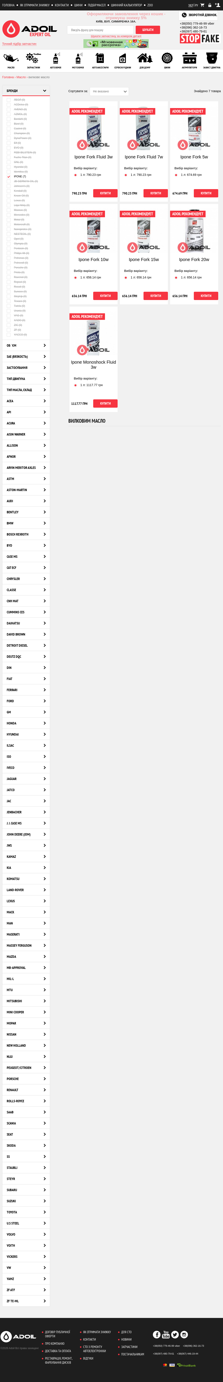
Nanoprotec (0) (19, 229)
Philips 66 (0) (18, 253)
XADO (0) (16, 320)
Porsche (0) (17, 267)
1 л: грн (87, 174)
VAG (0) (15, 315)
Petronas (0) (17, 257)
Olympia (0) (17, 243)
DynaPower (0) (19, 138)
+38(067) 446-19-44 (187, 1353)
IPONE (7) (16, 176)
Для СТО (126, 1332)
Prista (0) (16, 272)
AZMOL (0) (17, 114)
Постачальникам (132, 1354)
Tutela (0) (16, 305)
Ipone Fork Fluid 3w (93, 156)
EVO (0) (15, 147)
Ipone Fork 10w (94, 259)
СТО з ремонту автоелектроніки (94, 1349)
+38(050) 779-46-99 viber (197, 23)
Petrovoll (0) (17, 262)
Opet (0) (15, 238)
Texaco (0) (16, 301)
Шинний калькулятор (126, 5)
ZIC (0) (14, 325)
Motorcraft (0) (18, 224)
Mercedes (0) (18, 214)
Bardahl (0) (17, 118)
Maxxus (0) (17, 210)
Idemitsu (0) (17, 171)
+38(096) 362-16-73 (193, 27)
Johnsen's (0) (18, 186)
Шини (78, 5)
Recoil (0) (16, 286)
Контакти (62, 5)
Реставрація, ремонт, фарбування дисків (58, 1360)
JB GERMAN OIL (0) (22, 181)
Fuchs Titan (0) (19, 157)
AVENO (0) (17, 109)
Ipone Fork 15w (144, 259)
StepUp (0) (17, 296)
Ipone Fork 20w (194, 259)
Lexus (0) (16, 200)
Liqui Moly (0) (18, 205)
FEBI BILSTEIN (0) (21, 152)
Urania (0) (16, 310)
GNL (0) (15, 162)
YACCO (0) (17, 334)
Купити (105, 193)
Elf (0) (14, 142)
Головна (8, 5)
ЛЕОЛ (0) (16, 99)
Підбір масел (97, 5)
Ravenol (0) (17, 277)
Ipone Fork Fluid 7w (144, 156)
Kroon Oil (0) (18, 195)
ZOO (150, 5)
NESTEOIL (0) (19, 234)
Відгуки (88, 1358)
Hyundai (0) (17, 166)
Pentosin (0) (17, 248)
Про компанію (54, 1343)
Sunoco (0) (17, 291)
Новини (126, 1339)
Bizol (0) (15, 123)
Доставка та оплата (58, 1351)
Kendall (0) (17, 190)
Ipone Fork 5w (194, 156)
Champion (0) (18, 133)
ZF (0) (14, 329)
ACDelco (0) (17, 104)
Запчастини (129, 1347)
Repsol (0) (16, 281)
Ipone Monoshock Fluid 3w (93, 365)
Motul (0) (15, 219)
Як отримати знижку (34, 5)
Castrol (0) (16, 128)
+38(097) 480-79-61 (193, 31)
